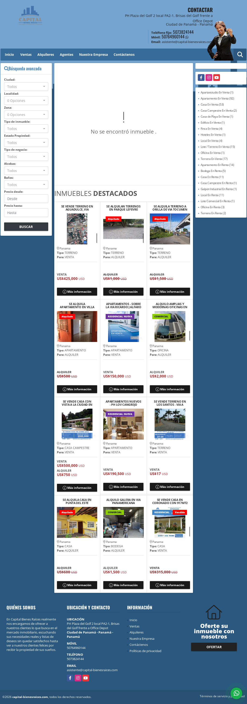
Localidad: (11, 94)
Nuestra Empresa (93, 54)
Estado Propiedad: (17, 136)
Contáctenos (124, 54)
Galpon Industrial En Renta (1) (219, 189)
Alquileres (45, 54)
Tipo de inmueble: (17, 122)
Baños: (9, 178)
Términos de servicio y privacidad (222, 696)
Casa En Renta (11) (212, 177)
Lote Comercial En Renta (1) (218, 201)
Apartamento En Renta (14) (217, 165)
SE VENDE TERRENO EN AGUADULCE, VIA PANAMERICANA (77, 208)
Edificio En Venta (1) (213, 123)
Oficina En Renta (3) (213, 207)
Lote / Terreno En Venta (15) (218, 147)
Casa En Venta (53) (212, 104)
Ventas (26, 54)
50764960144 (173, 36)
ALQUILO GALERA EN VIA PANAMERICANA (123, 501)
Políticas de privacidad (145, 651)
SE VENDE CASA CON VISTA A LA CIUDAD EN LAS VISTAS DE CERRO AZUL (77, 403)
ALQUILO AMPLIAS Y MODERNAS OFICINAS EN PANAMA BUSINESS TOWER (169, 305)
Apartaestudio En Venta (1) (217, 92)
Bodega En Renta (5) (213, 171)
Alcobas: (10, 164)
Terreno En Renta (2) (213, 213)
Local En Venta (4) (211, 141)
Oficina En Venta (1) (213, 153)
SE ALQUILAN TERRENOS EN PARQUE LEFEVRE (123, 208)
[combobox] (26, 86)
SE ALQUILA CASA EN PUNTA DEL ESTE (77, 501)
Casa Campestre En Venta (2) (219, 110)
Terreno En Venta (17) (214, 159)
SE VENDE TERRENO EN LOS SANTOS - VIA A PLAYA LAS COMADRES (170, 403)
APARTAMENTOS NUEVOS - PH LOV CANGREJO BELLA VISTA (123, 403)
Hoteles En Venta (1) (213, 135)
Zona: (8, 108)
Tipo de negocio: (15, 150)
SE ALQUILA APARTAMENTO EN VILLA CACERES (77, 305)
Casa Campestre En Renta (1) (219, 183)
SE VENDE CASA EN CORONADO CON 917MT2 (170, 501)
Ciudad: (9, 80)
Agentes (66, 54)
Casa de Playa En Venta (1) (217, 116)
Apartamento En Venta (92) (217, 98)
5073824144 (183, 32)
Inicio (9, 54)
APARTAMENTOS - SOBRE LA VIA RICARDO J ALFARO (123, 305)
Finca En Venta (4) (211, 129)
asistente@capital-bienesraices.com (92, 670)
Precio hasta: (13, 206)
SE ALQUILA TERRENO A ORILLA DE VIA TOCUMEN (169, 208)
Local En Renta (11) (212, 195)
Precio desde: (13, 192)
